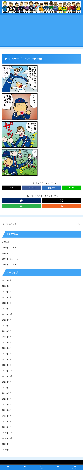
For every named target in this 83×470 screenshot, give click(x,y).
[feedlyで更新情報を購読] (21, 206)
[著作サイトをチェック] (21, 200)
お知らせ (6, 242)
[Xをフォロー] (61, 200)
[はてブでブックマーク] (51, 188)
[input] (41, 224)
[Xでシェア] (11, 188)
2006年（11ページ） (11, 264)
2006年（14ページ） (11, 248)
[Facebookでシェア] (31, 188)
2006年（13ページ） (11, 253)
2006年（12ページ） (11, 259)
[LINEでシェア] (71, 188)
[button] (79, 224)
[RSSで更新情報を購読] (61, 206)
